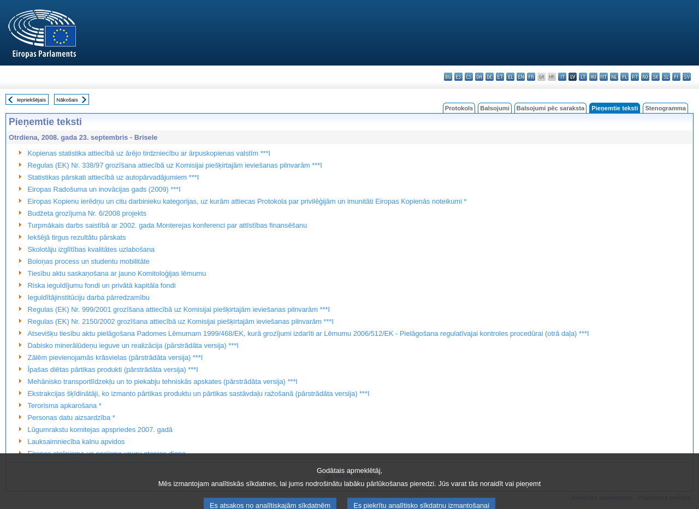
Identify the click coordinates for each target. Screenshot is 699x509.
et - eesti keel (500, 77)
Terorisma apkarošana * (65, 405)
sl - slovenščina (666, 77)
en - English (521, 77)
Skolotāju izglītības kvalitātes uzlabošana (91, 249)
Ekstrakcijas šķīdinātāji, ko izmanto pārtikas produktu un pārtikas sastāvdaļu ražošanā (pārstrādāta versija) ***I (199, 393)
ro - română (645, 77)
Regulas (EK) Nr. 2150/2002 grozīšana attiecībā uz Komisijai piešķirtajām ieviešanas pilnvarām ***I (181, 321)
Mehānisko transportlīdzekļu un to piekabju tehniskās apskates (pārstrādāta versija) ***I (163, 381)
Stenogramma (665, 108)
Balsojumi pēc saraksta (550, 108)
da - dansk (479, 77)
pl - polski (624, 77)
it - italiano (562, 77)
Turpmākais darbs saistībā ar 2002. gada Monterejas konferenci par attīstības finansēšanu (167, 225)
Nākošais (67, 100)
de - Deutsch (489, 77)
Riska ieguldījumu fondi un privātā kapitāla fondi (102, 285)
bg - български (448, 77)
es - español (458, 77)
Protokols (459, 108)
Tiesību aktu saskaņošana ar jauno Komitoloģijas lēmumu (117, 273)
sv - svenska (687, 77)
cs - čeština (469, 77)
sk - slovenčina (655, 77)
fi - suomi (676, 77)
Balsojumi (494, 108)
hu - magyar (593, 77)
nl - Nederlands (614, 77)
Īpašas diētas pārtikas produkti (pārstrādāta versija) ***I (113, 369)
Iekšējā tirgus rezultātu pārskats (77, 237)
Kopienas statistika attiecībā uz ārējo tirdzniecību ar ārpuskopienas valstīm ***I (149, 153)
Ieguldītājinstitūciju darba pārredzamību (89, 297)
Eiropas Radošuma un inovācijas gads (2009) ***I (104, 189)
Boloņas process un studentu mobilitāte (89, 261)
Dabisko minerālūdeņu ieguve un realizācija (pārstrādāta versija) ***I (133, 345)
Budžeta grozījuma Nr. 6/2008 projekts (87, 213)
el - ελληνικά (510, 77)
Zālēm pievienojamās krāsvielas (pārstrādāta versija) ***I (115, 357)
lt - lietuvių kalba (583, 77)
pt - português (635, 77)
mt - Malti (604, 77)
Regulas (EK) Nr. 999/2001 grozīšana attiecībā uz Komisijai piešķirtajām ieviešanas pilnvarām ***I (179, 309)
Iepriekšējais (31, 100)
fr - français (531, 77)
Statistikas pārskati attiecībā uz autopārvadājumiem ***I (113, 177)
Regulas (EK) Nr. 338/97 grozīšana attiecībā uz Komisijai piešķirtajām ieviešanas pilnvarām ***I (175, 165)
